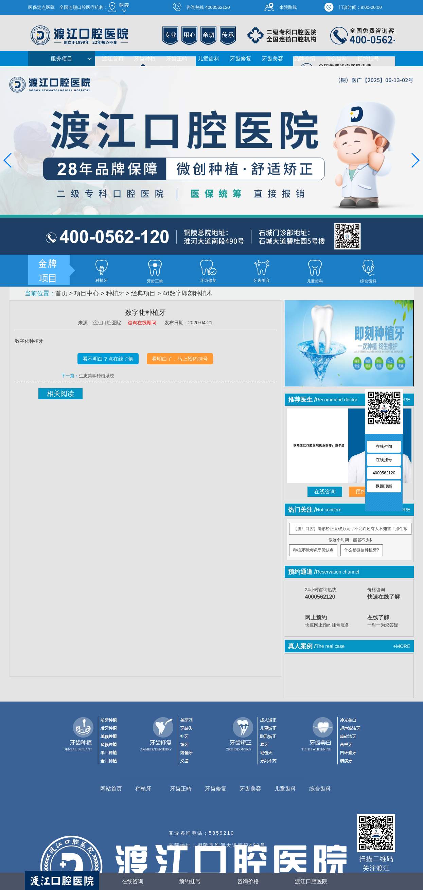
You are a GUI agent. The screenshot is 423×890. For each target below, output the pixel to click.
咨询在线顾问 (143, 322)
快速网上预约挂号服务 (327, 621)
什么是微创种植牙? (361, 550)
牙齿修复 (240, 58)
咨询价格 (241, 881)
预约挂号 (368, 58)
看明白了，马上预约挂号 (180, 359)
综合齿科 (336, 58)
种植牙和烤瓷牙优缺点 (313, 550)
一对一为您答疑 (389, 621)
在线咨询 (325, 491)
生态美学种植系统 (96, 375)
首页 (61, 293)
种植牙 (115, 293)
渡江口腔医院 (311, 881)
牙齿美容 (272, 58)
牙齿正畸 (177, 58)
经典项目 (143, 293)
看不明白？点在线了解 (108, 359)
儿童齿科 (208, 58)
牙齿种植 (145, 58)
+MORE (401, 646)
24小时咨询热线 (327, 594)
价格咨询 (389, 594)
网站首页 (111, 789)
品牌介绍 (304, 58)
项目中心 (86, 293)
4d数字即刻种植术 (187, 293)
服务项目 (61, 58)
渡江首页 (113, 58)
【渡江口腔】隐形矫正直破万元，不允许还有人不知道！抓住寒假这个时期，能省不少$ (350, 530)
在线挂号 (384, 459)
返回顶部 (384, 486)
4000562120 (384, 473)
